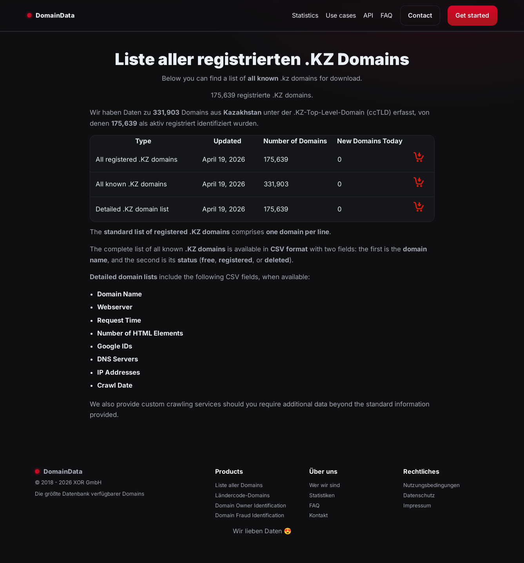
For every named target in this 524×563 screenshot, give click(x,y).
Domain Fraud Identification (249, 515)
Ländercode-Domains (242, 495)
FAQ (386, 15)
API (368, 15)
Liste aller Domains (239, 485)
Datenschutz (419, 495)
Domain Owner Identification (250, 505)
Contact (420, 15)
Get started (472, 15)
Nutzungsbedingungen (431, 485)
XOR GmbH (87, 482)
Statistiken (322, 495)
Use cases (341, 15)
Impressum (417, 505)
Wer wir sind (324, 485)
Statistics (305, 15)
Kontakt (318, 515)
